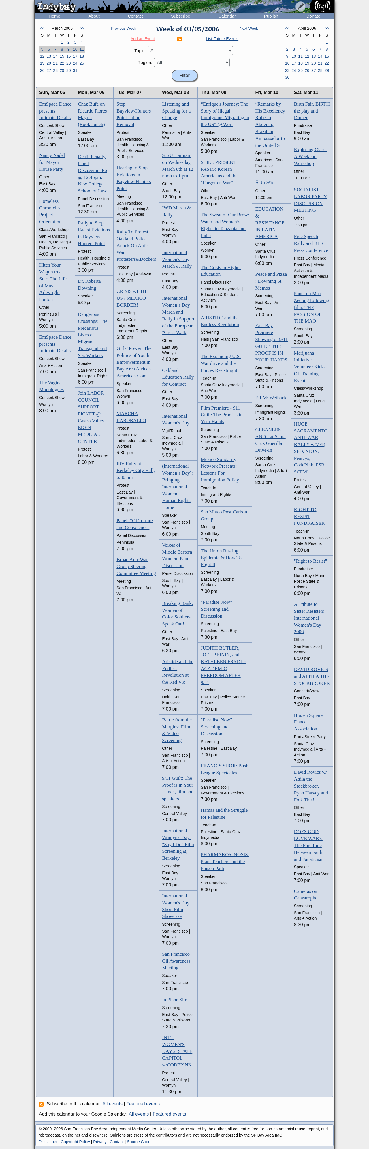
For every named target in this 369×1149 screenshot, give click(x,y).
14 (55, 56)
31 (75, 70)
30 (68, 70)
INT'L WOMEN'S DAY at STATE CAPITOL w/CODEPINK (177, 1051)
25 (82, 63)
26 (42, 70)
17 (75, 56)
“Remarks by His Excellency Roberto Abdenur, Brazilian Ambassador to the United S (270, 124)
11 (82, 49)
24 (75, 63)
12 (42, 56)
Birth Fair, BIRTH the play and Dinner (312, 111)
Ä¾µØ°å (264, 182)
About (94, 16)
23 (68, 63)
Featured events (143, 1103)
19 (42, 63)
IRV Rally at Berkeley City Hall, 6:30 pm (135, 470)
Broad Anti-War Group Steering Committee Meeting (136, 566)
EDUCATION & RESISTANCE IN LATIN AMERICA (270, 222)
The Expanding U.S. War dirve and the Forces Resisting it (221, 363)
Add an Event (143, 38)
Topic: (140, 50)
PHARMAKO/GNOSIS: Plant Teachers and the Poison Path (225, 861)
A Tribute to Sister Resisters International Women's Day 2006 (309, 617)
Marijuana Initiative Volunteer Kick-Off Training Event (309, 366)
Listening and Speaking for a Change (176, 111)
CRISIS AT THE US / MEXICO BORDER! (132, 298)
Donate (313, 16)
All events (113, 1103)
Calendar (227, 16)
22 (62, 63)
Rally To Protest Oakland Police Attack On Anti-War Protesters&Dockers (136, 245)
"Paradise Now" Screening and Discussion (216, 609)
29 (62, 70)
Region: (145, 62)
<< (42, 28)
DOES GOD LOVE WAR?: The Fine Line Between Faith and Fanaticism (309, 845)
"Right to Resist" (310, 561)
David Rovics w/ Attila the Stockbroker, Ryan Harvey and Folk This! (311, 785)
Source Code (138, 1141)
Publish (271, 16)
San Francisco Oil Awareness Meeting (176, 961)
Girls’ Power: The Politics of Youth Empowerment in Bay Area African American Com (133, 362)
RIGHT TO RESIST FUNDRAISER (309, 516)
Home (54, 16)
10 (75, 49)
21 (55, 63)
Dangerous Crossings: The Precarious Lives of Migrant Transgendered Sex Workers (92, 335)
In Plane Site (174, 999)
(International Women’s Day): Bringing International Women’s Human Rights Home (177, 486)
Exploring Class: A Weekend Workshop (310, 156)
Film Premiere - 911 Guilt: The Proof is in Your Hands (221, 415)
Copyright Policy (75, 1141)
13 (48, 56)
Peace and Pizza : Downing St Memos (271, 281)
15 (62, 56)
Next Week (249, 28)
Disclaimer (48, 1141)
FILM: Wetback (270, 397)
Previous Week (123, 28)
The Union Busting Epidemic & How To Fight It (221, 557)
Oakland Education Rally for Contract (178, 377)
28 (55, 70)
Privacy (99, 1141)
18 (82, 56)
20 (48, 63)
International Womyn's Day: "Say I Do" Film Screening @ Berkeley (178, 844)
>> (81, 28)
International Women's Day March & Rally (177, 259)
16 (68, 56)
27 (48, 70)
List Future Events (222, 38)
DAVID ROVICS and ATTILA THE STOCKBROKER (312, 676)
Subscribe (180, 16)
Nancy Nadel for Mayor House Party (52, 162)
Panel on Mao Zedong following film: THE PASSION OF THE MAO (311, 307)
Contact (135, 16)
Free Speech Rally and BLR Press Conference (311, 243)
